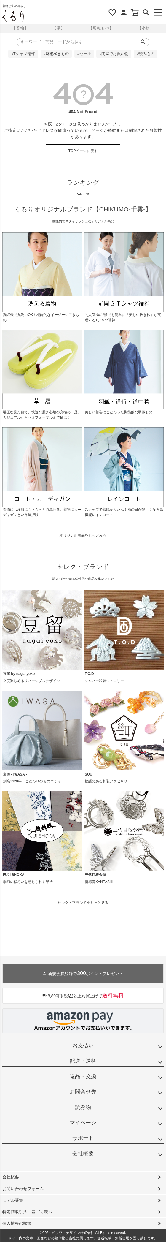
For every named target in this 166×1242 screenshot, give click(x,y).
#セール (84, 54)
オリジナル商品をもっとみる (82, 535)
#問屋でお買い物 (113, 54)
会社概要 (83, 1153)
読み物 (83, 1107)
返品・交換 (83, 1076)
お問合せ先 (83, 1092)
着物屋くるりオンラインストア (13, 16)
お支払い (83, 1045)
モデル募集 (12, 1200)
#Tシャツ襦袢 (23, 54)
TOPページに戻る (83, 151)
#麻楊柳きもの (56, 54)
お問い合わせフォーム (23, 1188)
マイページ (83, 1123)
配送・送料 (83, 1061)
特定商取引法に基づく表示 (27, 1211)
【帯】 (58, 28)
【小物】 (146, 28)
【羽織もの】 (101, 28)
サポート (83, 1138)
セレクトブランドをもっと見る (83, 903)
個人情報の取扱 (16, 1223)
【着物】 (20, 28)
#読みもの (145, 54)
